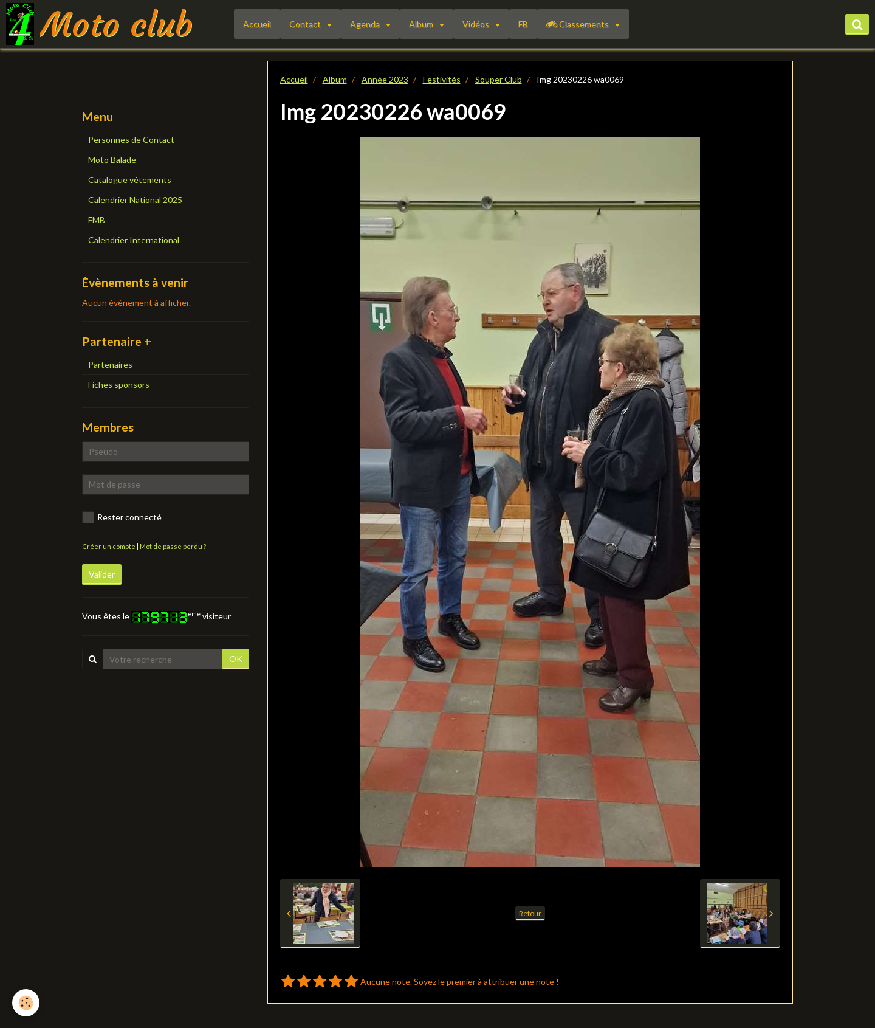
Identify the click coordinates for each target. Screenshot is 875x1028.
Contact (306, 24)
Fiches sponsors (118, 384)
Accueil (257, 24)
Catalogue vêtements (129, 179)
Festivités (442, 79)
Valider (102, 574)
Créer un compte (109, 546)
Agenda (366, 24)
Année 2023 (385, 79)
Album (422, 24)
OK (235, 659)
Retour (530, 913)
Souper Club (498, 79)
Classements (578, 24)
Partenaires (110, 364)
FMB (96, 220)
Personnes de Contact (131, 139)
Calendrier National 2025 (135, 200)
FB (523, 24)
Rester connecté (122, 517)
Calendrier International (133, 240)
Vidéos (476, 24)
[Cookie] (25, 1002)
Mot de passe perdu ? (173, 546)
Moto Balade (112, 159)
